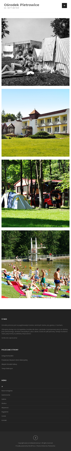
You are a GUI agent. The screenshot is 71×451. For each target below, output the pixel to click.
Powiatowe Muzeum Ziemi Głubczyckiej (15, 360)
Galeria (4, 399)
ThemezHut (51, 446)
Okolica (4, 403)
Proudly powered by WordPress (25, 446)
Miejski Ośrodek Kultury (9, 364)
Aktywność (5, 408)
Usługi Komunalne (7, 356)
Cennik (4, 416)
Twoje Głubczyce (7, 368)
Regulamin (5, 412)
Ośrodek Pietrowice (21, 5)
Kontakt (4, 420)
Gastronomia (6, 395)
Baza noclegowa (7, 391)
